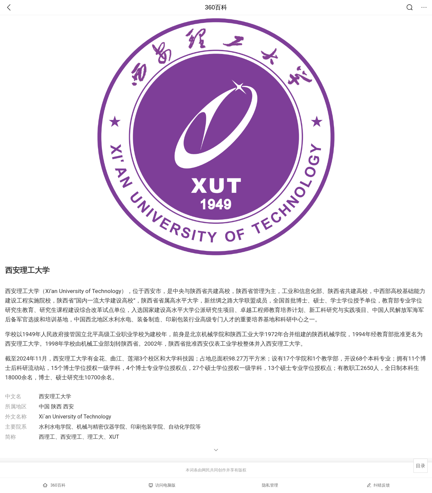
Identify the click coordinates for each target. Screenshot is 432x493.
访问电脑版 (162, 485)
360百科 (216, 7)
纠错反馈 (378, 485)
